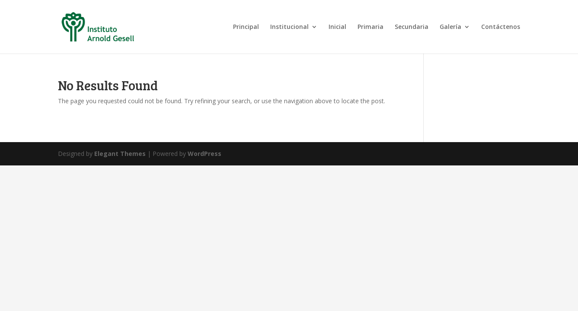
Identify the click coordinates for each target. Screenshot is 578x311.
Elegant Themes (120, 153)
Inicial (337, 27)
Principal (246, 27)
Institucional (289, 27)
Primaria (370, 27)
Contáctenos (500, 27)
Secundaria (411, 27)
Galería (450, 27)
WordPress (204, 153)
